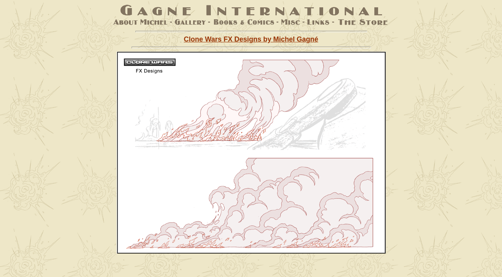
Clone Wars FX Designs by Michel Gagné (251, 39)
